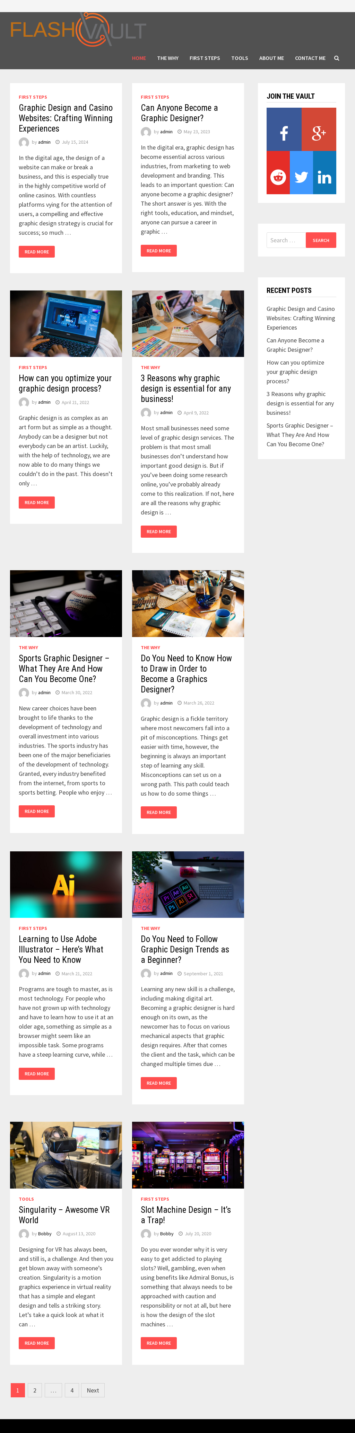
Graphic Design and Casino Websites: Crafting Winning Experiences (66, 118)
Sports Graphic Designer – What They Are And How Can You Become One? (64, 668)
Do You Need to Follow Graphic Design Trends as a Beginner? (185, 949)
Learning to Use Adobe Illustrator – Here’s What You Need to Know (61, 949)
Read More (37, 252)
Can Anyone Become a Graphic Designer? (179, 113)
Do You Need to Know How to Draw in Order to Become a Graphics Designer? (186, 674)
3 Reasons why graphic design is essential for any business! (186, 388)
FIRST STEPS (205, 57)
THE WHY (168, 57)
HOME (139, 57)
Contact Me (310, 57)
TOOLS (239, 57)
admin (44, 142)
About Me (271, 57)
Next (93, 1390)
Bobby (45, 1233)
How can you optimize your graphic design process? (65, 383)
